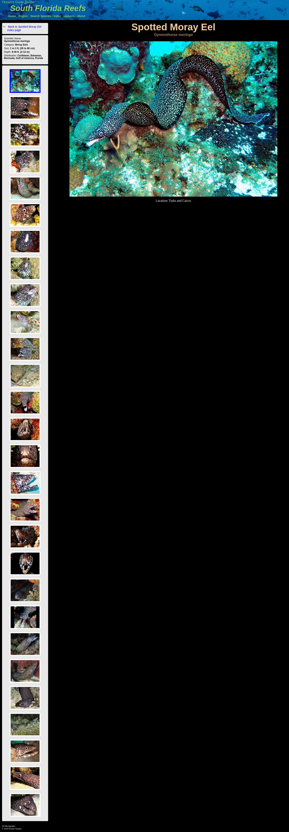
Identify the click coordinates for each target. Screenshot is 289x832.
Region (23, 16)
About (81, 16)
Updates (68, 16)
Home (12, 16)
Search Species (40, 16)
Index (57, 16)
